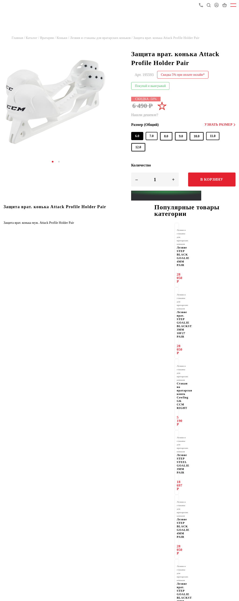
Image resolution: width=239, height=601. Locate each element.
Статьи (134, 538)
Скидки (9, 538)
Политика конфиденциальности (29, 562)
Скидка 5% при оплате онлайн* (183, 74)
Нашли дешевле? (144, 115)
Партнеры (136, 522)
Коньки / (63, 38)
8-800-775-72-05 (223, 592)
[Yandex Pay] (166, 195)
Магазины (137, 498)
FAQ (132, 546)
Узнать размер (219, 124)
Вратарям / (48, 38)
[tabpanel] (56, 102)
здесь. (201, 445)
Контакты (136, 514)
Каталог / (33, 38)
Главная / (19, 38)
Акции (134, 530)
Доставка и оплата (143, 506)
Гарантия (11, 506)
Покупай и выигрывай (150, 86)
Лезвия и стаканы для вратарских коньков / (102, 38)
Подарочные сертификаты (24, 554)
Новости (10, 530)
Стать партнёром (44, 458)
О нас (8, 514)
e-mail (186, 463)
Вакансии (11, 546)
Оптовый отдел (16, 522)
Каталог (10, 498)
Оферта (135, 554)
